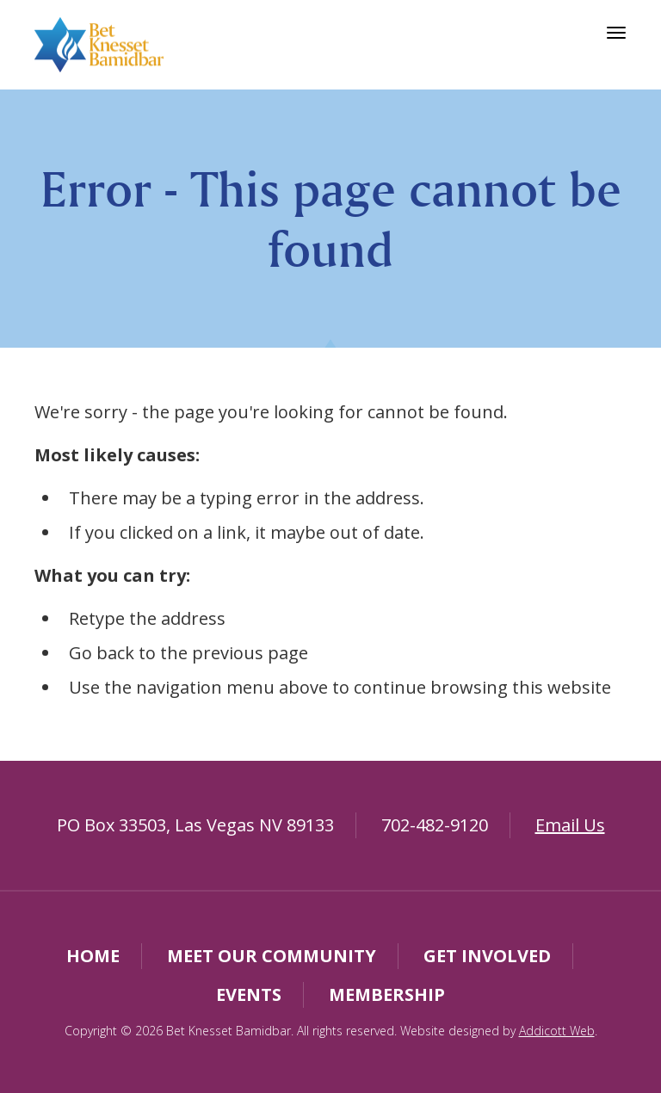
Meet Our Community (271, 955)
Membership (387, 994)
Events (248, 994)
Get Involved (487, 955)
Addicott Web (557, 1030)
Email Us (570, 825)
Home (93, 955)
